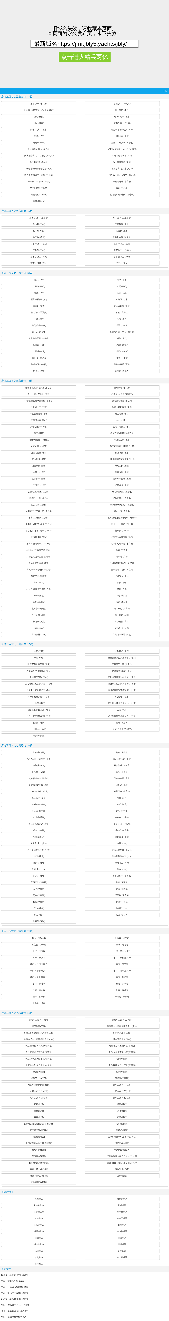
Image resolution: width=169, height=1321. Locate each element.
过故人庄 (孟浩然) (39, 505)
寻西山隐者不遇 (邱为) (122, 155)
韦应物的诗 (122, 1231)
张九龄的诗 (122, 1257)
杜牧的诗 (39, 1218)
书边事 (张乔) (39, 621)
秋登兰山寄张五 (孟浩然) (122, 142)
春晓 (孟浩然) (122, 312)
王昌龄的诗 (39, 1225)
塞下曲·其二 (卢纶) (38, 257)
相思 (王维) (39, 293)
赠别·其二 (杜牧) (122, 863)
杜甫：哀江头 (122, 990)
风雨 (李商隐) (122, 595)
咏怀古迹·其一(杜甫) (122, 1085)
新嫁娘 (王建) (39, 345)
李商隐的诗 (122, 1212)
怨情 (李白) (122, 319)
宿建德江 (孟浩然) (39, 312)
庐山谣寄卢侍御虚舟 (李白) (38, 671)
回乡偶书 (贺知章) (122, 765)
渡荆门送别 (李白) (39, 420)
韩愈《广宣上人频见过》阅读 (14, 1287)
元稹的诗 (39, 1251)
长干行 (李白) (39, 231)
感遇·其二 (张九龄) (122, 103)
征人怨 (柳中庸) (39, 811)
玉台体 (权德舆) (122, 345)
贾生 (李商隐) (39, 895)
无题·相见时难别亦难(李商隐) (122, 1046)
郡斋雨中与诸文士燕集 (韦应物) (38, 175)
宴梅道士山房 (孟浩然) (39, 498)
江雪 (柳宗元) (39, 351)
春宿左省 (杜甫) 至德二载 (122, 433)
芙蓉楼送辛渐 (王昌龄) (39, 778)
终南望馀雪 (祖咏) (122, 306)
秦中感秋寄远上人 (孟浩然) (122, 505)
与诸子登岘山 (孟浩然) (122, 492)
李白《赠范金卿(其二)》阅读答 (15, 1305)
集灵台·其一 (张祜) (122, 824)
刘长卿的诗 (39, 1244)
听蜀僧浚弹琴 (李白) (39, 427)
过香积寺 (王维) (39, 479)
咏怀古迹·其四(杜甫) (39, 1098)
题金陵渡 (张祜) (122, 837)
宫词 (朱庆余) (39, 837)
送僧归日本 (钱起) (39, 537)
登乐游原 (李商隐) (39, 364)
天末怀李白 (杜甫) (39, 446)
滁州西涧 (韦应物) (122, 791)
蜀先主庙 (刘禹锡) (39, 576)
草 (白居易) (39, 582)
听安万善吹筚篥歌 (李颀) (39, 664)
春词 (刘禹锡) (39, 817)
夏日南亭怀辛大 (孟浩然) (39, 149)
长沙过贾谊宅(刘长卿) (39, 1163)
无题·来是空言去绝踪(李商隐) (122, 1052)
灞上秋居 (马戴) (122, 615)
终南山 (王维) (39, 472)
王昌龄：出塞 (39, 1003)
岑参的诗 (122, 1238)
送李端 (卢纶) (122, 556)
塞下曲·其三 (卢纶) (122, 257)
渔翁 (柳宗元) (122, 723)
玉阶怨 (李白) (39, 250)
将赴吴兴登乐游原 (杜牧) (39, 850)
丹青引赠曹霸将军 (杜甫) (39, 697)
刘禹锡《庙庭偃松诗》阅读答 (14, 1299)
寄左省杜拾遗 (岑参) (39, 414)
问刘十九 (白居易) (39, 358)
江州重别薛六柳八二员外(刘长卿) (122, 1156)
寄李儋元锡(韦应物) (39, 1130)
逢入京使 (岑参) (39, 798)
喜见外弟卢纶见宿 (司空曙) (38, 569)
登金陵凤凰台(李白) (122, 1039)
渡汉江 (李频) (39, 371)
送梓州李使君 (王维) (122, 479)
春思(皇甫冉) (122, 1124)
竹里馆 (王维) (39, 286)
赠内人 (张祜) (39, 830)
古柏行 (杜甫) (39, 703)
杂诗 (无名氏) (122, 915)
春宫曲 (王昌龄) (39, 772)
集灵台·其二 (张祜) (38, 843)
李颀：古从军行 (39, 938)
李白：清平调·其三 (38, 977)
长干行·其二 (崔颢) (122, 244)
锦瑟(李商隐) (122, 1072)
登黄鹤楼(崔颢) (122, 1143)
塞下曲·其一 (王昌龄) (38, 218)
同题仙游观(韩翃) (39, 1182)
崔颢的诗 (39, 1238)
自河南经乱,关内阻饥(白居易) (38, 1065)
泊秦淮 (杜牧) (39, 863)
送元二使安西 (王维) (122, 759)
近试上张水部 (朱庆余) (122, 850)
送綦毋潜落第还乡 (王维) (122, 129)
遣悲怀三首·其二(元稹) (122, 1020)
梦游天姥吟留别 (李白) (122, 671)
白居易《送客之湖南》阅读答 (14, 1275)
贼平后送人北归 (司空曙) (122, 569)
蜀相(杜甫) (122, 1111)
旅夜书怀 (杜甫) (122, 453)
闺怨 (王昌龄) (122, 772)
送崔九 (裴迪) (39, 306)
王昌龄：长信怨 (122, 996)
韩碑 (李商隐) (39, 736)
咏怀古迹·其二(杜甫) (39, 1091)
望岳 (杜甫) (39, 116)
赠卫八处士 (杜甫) (122, 116)
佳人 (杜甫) (39, 123)
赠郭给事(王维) (39, 1026)
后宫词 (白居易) (122, 830)
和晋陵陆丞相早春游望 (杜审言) (38, 401)
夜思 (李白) (39, 319)
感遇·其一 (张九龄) (38, 103)
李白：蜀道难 (122, 964)
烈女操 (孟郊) (122, 231)
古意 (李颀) (39, 651)
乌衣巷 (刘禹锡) (122, 817)
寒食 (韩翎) (122, 798)
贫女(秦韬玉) (39, 1137)
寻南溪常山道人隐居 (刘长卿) (38, 530)
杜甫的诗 (122, 1205)
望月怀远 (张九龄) (122, 388)
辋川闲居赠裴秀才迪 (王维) (122, 459)
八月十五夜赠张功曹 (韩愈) (38, 716)
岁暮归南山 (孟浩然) (122, 498)
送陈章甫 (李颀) (122, 651)
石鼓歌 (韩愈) (39, 723)
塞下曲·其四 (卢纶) (38, 263)
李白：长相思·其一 (122, 957)
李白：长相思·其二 (38, 964)
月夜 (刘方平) (39, 752)
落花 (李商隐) (39, 602)
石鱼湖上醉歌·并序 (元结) (39, 710)
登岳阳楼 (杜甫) (39, 459)
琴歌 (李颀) (39, 658)
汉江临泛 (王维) (39, 485)
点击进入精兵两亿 (84, 57)
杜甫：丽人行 (39, 990)
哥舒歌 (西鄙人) (122, 371)
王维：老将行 (122, 944)
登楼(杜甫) (39, 1111)
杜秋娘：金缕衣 (122, 938)
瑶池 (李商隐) (39, 889)
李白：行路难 (122, 977)
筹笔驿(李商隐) (122, 1078)
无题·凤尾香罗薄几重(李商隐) (38, 1052)
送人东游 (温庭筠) (122, 608)
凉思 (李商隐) (122, 602)
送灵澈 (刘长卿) (39, 325)
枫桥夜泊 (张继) (39, 804)
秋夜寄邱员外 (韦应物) (39, 338)
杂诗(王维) (122, 286)
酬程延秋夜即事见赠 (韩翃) (38, 550)
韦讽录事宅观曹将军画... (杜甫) (122, 690)
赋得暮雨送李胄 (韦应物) (122, 543)
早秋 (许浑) (122, 589)
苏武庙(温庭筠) (39, 1156)
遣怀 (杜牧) (39, 856)
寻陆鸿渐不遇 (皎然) (122, 634)
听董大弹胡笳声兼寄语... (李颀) (122, 658)
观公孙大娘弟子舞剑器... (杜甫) (122, 703)
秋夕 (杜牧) (122, 869)
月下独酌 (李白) (122, 110)
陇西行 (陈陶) (39, 921)
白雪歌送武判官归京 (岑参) (38, 690)
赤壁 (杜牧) (122, 843)
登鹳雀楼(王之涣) (39, 299)
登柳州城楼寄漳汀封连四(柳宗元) (39, 1124)
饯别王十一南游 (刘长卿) (122, 524)
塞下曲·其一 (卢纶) (122, 250)
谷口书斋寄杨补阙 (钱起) (122, 537)
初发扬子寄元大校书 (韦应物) (122, 175)
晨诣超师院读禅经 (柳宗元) (122, 194)
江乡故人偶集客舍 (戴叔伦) (38, 556)
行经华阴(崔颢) (39, 1150)
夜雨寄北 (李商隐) (39, 882)
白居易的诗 (122, 1199)
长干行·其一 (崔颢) (38, 244)
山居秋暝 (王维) (39, 466)
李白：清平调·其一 (122, 970)
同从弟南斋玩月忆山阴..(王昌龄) (39, 155)
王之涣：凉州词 (39, 944)
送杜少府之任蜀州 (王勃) (39, 394)
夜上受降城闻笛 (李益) (39, 824)
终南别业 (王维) (122, 485)
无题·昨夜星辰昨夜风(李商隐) (122, 1065)
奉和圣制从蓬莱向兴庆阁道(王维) (39, 1033)
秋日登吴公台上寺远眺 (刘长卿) (122, 518)
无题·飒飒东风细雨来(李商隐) (38, 1059)
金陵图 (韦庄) (122, 902)
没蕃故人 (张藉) (122, 576)
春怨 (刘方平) (122, 811)
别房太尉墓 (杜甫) (39, 453)
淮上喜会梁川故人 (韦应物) (38, 543)
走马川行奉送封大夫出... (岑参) (39, 684)
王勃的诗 (122, 1244)
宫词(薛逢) (122, 1176)
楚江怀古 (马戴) (39, 615)
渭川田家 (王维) (122, 136)
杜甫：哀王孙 (39, 996)
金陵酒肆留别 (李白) (39, 677)
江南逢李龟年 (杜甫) (39, 791)
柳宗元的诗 (122, 1218)
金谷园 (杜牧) (39, 876)
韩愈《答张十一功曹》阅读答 (14, 1293)
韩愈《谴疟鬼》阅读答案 (12, 1281)
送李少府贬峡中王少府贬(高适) (122, 1137)
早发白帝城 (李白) (122, 778)
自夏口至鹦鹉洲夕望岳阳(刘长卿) (122, 1163)
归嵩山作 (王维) (122, 466)
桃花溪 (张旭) (39, 765)
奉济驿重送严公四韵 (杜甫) (122, 446)
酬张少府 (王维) (122, 472)
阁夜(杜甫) (122, 1104)
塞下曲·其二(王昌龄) (122, 218)
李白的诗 (39, 1199)
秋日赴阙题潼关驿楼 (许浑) (38, 589)
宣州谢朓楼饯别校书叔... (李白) (122, 677)
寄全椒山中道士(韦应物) (39, 181)
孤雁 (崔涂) (39, 628)
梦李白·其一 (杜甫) (122, 123)
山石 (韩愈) (122, 710)
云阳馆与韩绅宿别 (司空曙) (122, 563)
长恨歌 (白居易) (39, 729)
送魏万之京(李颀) (39, 1078)
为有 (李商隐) (122, 889)
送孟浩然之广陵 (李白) (39, 785)
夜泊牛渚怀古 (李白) (122, 427)
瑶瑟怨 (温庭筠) (122, 895)
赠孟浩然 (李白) (122, 414)
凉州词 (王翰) (122, 785)
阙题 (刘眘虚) (122, 550)
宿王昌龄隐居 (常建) (122, 162)
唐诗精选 (39, 1264)
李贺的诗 (39, 1257)
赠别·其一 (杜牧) (38, 869)
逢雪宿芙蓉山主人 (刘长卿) (122, 332)
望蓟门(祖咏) (122, 1130)
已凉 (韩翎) (39, 908)
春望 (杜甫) (39, 433)
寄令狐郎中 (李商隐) (122, 876)
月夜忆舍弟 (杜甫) (122, 440)
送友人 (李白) (122, 420)
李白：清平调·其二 (38, 970)
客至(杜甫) (39, 1117)
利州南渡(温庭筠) (122, 1150)
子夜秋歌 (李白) (122, 224)
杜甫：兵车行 (122, 983)
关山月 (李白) (39, 224)
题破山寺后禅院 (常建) (122, 407)
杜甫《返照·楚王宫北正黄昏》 (15, 1311)
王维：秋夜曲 (39, 957)
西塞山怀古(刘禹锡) (39, 1169)
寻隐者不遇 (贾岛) (122, 364)
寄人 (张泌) (39, 915)
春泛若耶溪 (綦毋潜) (39, 162)
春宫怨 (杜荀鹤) (122, 628)
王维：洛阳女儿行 (122, 951)
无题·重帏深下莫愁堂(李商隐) (38, 1046)
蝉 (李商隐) (39, 595)
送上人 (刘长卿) (39, 332)
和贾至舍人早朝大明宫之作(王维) (122, 1026)
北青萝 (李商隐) (39, 608)
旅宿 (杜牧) (122, 582)
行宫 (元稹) (122, 293)
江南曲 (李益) (122, 263)
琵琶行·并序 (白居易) (122, 729)
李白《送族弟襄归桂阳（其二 (14, 1317)
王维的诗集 (39, 1212)
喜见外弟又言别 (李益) (39, 563)
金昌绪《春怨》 (122, 351)
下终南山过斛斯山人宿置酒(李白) (39, 110)
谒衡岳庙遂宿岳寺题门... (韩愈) (122, 716)
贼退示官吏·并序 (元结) (122, 168)
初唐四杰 (122, 1251)
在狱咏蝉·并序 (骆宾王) (122, 394)
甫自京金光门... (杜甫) (39, 440)
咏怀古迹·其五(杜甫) (122, 1098)
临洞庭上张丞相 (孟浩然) (39, 492)
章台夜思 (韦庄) (39, 634)
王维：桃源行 (39, 951)
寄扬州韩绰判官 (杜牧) (122, 856)
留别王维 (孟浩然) (122, 511)
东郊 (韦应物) (122, 188)
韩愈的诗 (122, 1225)
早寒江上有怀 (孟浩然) (39, 518)
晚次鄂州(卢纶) (122, 1169)
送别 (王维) (39, 280)
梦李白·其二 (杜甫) (38, 129)
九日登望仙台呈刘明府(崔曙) (39, 1143)
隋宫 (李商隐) (122, 752)
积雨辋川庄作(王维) (122, 1033)
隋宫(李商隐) (39, 1072)
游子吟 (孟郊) (39, 237)
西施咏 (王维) (39, 142)
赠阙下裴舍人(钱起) (39, 1176)
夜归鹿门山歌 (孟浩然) (122, 664)
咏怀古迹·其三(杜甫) (122, 1091)
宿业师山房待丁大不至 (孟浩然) (122, 149)
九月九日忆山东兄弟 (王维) (38, 759)
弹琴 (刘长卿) (122, 325)
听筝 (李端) (122, 338)
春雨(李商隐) (122, 1059)
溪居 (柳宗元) (39, 201)
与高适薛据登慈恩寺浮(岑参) (39, 168)
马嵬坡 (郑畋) (122, 908)
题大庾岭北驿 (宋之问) (122, 401)
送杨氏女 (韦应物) (39, 194)
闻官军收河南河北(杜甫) (39, 1085)
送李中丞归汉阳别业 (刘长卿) (38, 524)
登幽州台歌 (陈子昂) (122, 237)
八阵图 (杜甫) (122, 299)
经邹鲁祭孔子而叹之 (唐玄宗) (38, 388)
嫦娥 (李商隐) (39, 902)
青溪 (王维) (39, 136)
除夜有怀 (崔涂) (122, 621)
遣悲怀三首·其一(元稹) (39, 1020)
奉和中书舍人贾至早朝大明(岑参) (39, 1039)
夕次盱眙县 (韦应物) (39, 188)
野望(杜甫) (122, 1117)
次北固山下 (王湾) (39, 407)
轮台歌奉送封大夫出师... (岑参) (122, 684)
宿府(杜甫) (39, 1104)
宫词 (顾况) (122, 804)
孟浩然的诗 (39, 1205)
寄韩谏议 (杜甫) (122, 697)
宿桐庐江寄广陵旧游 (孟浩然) (38, 511)
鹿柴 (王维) (122, 280)
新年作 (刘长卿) (122, 530)
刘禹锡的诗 (39, 1231)
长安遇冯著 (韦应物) (122, 181)
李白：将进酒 (39, 983)
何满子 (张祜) (122, 358)
